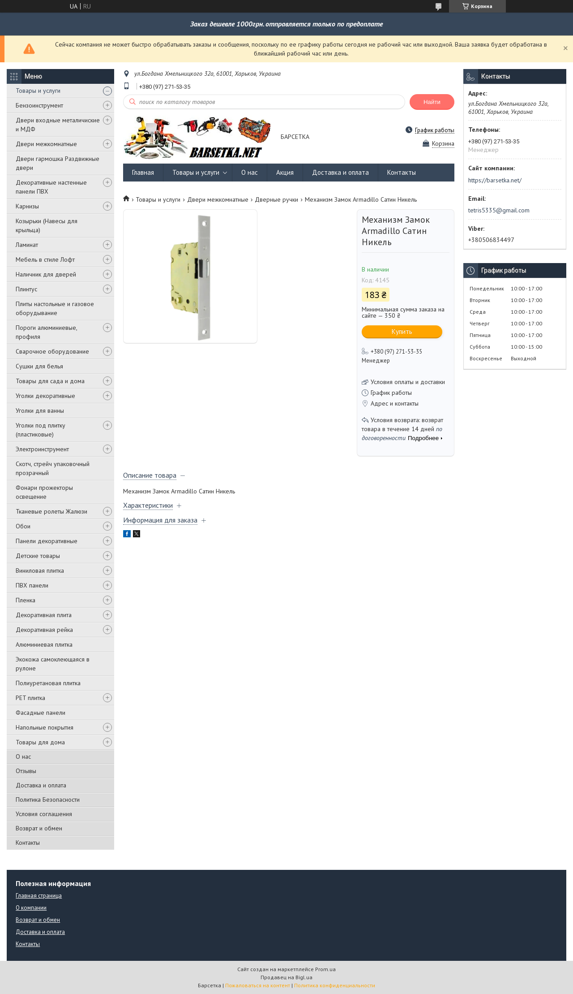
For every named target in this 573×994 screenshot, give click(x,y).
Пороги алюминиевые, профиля (46, 332)
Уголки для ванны (40, 410)
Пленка (25, 600)
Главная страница (39, 895)
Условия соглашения (44, 814)
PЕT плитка (30, 698)
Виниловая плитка (40, 570)
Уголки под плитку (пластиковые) (40, 429)
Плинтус (26, 289)
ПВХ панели (32, 585)
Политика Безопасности (48, 799)
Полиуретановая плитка (48, 683)
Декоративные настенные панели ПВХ (51, 186)
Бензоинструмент (39, 105)
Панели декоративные (46, 541)
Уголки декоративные (45, 396)
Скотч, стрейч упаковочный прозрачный (53, 468)
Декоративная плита (44, 615)
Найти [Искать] (431, 102)
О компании (31, 908)
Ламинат (27, 245)
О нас (23, 756)
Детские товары (38, 556)
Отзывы (26, 771)
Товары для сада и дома (50, 381)
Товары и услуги (38, 90)
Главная (143, 172)
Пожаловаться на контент (257, 985)
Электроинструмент (42, 449)
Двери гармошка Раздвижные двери (57, 163)
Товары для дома (40, 742)
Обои (23, 526)
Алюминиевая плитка (44, 644)
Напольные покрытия (44, 727)
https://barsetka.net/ (495, 180)
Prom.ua (325, 969)
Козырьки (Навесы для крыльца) (46, 225)
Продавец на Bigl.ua (286, 977)
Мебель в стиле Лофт (45, 259)
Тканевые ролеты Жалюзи (51, 511)
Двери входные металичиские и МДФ (58, 124)
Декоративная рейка (44, 630)
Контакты (28, 842)
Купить (402, 331)
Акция (285, 172)
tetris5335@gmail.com (499, 210)
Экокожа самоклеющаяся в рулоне (53, 663)
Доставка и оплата (41, 785)
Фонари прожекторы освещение (44, 492)
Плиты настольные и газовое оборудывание (55, 308)
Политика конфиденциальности (334, 985)
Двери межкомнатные (46, 144)
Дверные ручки (276, 199)
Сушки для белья (39, 366)
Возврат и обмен (39, 828)
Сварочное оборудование (52, 351)
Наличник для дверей (46, 274)
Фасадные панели (40, 713)
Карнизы (27, 206)
